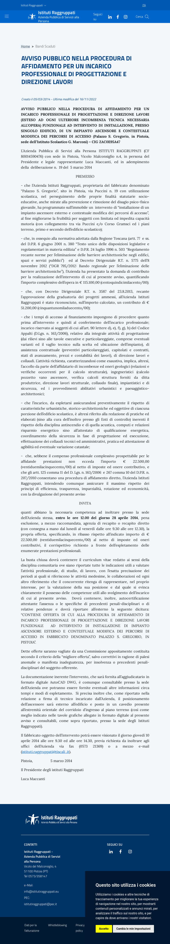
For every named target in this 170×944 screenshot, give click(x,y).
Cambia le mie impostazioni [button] (134, 928)
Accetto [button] (104, 928)
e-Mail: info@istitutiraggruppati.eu (41, 888)
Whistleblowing (57, 925)
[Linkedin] (108, 16)
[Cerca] (147, 16)
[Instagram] (124, 16)
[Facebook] (116, 16)
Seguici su (114, 844)
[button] (34, 5)
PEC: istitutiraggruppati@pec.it (40, 900)
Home (25, 46)
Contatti (30, 844)
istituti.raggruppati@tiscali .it (45, 751)
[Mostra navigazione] (6, 16)
